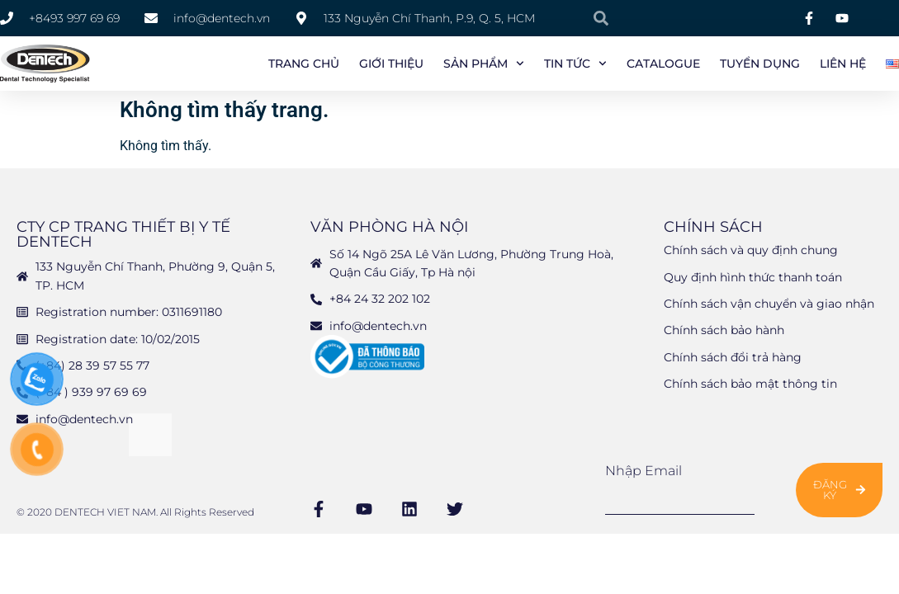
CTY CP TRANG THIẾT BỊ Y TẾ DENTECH (123, 234)
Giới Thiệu (391, 63)
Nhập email (643, 471)
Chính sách (713, 227)
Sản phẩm (483, 63)
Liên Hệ (843, 63)
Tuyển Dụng (760, 63)
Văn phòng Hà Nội (389, 227)
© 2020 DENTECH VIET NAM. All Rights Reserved (135, 512)
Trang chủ (303, 63)
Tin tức (575, 63)
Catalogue (663, 63)
